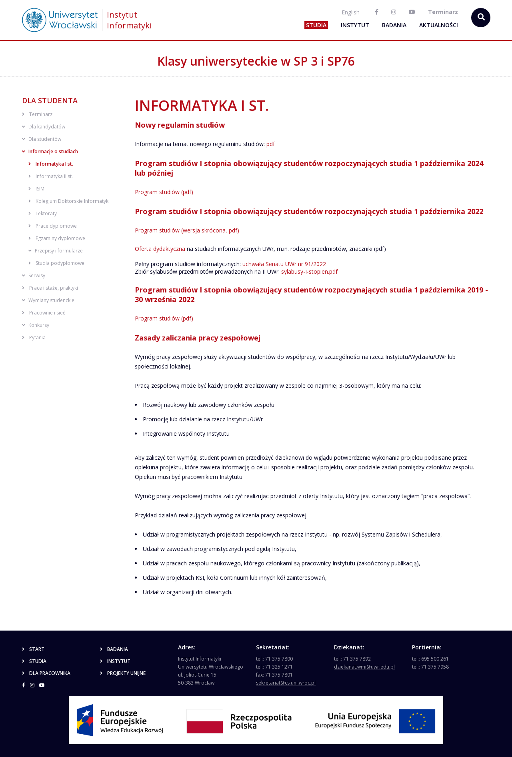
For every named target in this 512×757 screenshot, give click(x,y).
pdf (270, 144)
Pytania (34, 337)
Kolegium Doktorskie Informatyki (69, 201)
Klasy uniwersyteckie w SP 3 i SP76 (256, 61)
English (351, 12)
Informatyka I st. (50, 163)
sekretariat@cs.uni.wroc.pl (286, 682)
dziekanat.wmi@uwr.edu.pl (364, 666)
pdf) (234, 230)
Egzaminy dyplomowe (56, 238)
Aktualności (438, 25)
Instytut (355, 25)
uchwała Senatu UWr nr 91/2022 (284, 264)
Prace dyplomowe (52, 225)
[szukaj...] (480, 17)
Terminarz (37, 114)
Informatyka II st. (50, 176)
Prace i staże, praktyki (50, 287)
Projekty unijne (123, 673)
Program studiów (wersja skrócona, (182, 230)
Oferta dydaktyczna (160, 248)
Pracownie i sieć (43, 312)
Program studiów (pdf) (164, 192)
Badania (394, 25)
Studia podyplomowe (56, 263)
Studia (316, 25)
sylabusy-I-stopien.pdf (309, 271)
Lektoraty (42, 213)
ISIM (36, 188)
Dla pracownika (46, 673)
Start (33, 649)
